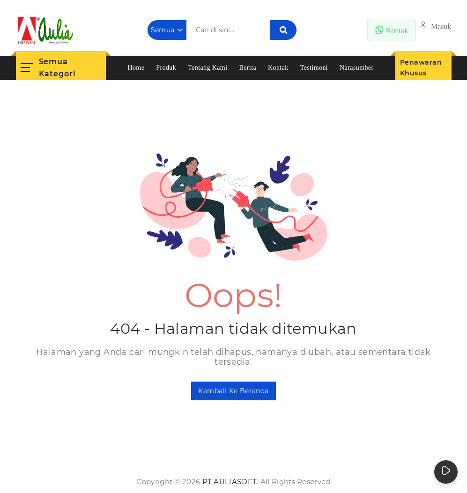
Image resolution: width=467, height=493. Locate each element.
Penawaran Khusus (421, 67)
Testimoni (314, 67)
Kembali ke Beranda (233, 391)
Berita (247, 67)
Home (135, 67)
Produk (166, 67)
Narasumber (356, 67)
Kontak (278, 67)
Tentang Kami (207, 67)
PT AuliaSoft (229, 481)
